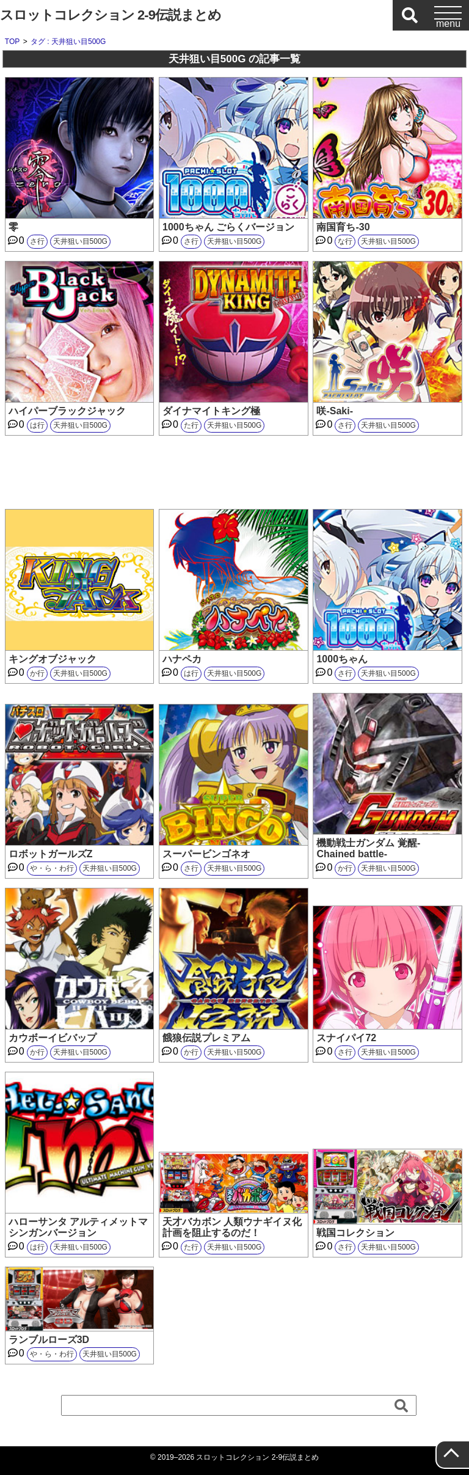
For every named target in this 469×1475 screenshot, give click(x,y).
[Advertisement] (234, 472)
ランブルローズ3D (49, 1339)
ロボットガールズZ (51, 854)
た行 (191, 425)
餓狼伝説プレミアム (206, 1038)
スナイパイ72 (346, 1038)
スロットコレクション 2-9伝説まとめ (110, 15)
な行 (345, 241)
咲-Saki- (334, 411)
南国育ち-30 (342, 227)
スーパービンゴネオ (206, 854)
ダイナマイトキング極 (211, 411)
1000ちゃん (342, 659)
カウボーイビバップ (52, 1038)
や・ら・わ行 (52, 868)
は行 (37, 425)
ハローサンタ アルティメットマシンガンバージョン (78, 1227)
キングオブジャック (52, 659)
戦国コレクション (355, 1233)
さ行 (37, 241)
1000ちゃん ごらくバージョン (228, 227)
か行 (37, 673)
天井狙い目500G (80, 241)
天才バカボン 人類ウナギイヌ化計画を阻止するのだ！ (232, 1227)
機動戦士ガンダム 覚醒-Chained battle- (368, 848)
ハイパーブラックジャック (67, 411)
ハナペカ (182, 659)
